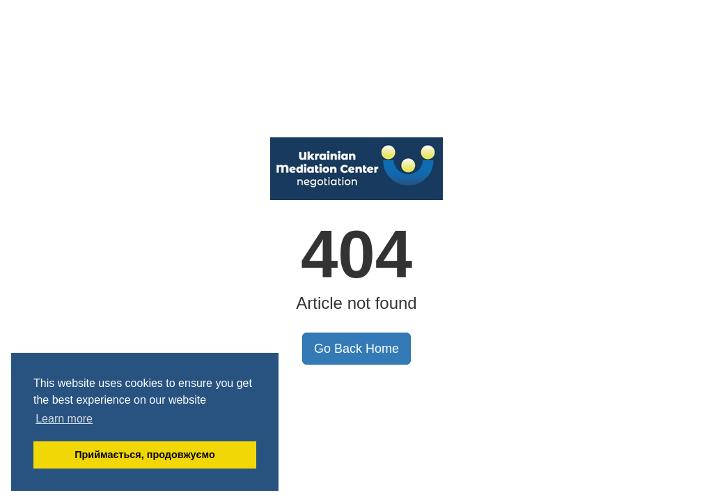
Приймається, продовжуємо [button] (145, 454)
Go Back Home (356, 349)
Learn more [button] (64, 419)
